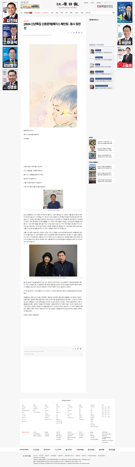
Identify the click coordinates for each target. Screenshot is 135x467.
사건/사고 (47, 410)
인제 (103, 416)
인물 (82, 13)
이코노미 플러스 (99, 57)
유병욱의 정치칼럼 (99, 71)
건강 (57, 408)
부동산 (34, 410)
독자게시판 (81, 434)
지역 (66, 13)
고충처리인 (60, 455)
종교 (57, 417)
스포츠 (76, 13)
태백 (106, 409)
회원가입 (99, 2)
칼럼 (91, 410)
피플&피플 (81, 419)
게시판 (80, 432)
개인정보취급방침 (94, 439)
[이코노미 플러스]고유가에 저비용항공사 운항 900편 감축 (111, 173)
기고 (91, 408)
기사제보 (81, 435)
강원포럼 (92, 415)
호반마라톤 (104, 435)
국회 (23, 412)
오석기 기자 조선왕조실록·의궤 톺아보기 (103, 78)
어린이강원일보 (36, 434)
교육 (46, 408)
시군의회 (24, 415)
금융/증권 (35, 408)
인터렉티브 (46, 13)
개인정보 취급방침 (92, 455)
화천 (106, 414)
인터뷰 (80, 417)
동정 (80, 410)
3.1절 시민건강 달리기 (107, 434)
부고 (80, 412)
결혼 (80, 414)
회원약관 (84, 455)
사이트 (34, 432)
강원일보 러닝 (71, 417)
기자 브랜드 (37, 13)
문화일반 (58, 407)
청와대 (23, 408)
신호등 (91, 423)
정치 (52, 13)
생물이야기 (58, 419)
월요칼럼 (97, 64)
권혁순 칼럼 (98, 50)
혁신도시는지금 (48, 419)
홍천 (106, 411)
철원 (103, 414)
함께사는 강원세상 (37, 435)
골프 (68, 415)
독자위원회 (53, 455)
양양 (109, 416)
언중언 (91, 414)
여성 (57, 410)
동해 (103, 409)
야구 (68, 412)
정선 (109, 413)
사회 (61, 13)
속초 (109, 409)
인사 (80, 408)
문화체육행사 (105, 432)
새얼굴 (80, 415)
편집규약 (47, 455)
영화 (57, 415)
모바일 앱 (47, 434)
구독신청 (86, 2)
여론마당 (92, 407)
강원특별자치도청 (26, 410)
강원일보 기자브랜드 (96, 44)
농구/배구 (70, 414)
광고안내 (69, 432)
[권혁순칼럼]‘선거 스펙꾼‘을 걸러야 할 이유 (104, 52)
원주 (106, 407)
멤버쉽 (91, 432)
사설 (91, 412)
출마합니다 (24, 421)
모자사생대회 (105, 442)
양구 (109, 414)
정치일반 (24, 407)
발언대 (91, 421)
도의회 (23, 414)
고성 (106, 416)
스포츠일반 (70, 407)
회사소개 (35, 455)
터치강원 (47, 417)
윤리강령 (41, 455)
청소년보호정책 (101, 455)
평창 (106, 413)
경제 (57, 13)
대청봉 (91, 419)
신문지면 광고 (71, 434)
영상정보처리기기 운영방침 (39, 457)
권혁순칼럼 (92, 424)
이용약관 (92, 437)
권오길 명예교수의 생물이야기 (101, 85)
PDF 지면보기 (59, 435)
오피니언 (87, 13)
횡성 (109, 411)
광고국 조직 (70, 439)
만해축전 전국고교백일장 (107, 440)
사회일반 (47, 407)
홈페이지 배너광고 (72, 437)
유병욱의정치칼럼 (94, 426)
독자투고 (81, 437)
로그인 (92, 2)
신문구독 (58, 432)
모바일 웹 (47, 435)
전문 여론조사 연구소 (69, 455)
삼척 (103, 411)
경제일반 (35, 407)
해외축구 (69, 410)
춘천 (103, 407)
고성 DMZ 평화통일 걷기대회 (106, 438)
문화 (71, 13)
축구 (68, 408)
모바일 (46, 432)
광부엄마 (47, 414)
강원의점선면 (59, 421)
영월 (103, 413)
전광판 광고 (70, 435)
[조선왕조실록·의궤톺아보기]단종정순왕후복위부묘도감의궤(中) (109, 81)
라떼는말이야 (48, 415)
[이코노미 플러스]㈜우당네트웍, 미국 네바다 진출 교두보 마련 (112, 180)
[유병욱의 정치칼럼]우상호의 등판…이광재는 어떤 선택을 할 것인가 (109, 74)
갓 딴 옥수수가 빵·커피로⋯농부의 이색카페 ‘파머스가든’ (111, 142)
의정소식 (24, 417)
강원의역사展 (59, 423)
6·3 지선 (23, 419)
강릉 (109, 407)
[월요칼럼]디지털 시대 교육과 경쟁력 (103, 66)
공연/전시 (58, 412)
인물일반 (81, 407)
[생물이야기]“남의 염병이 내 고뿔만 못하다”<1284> (106, 88)
